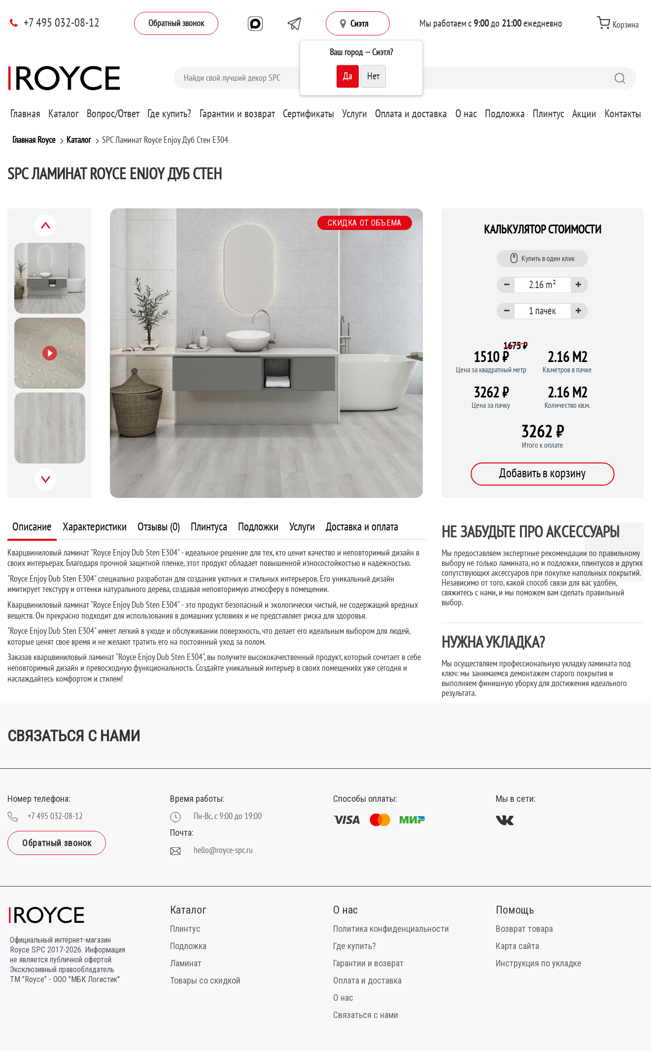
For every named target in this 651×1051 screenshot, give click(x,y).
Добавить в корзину (542, 473)
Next (56, 485)
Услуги (354, 113)
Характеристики (95, 526)
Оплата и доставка (411, 113)
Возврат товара (524, 928)
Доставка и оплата (362, 526)
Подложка (505, 113)
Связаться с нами (365, 1015)
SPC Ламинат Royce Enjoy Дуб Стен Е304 (165, 140)
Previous (56, 231)
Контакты (623, 113)
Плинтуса (209, 526)
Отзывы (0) (158, 526)
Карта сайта (517, 946)
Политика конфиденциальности (391, 928)
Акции (584, 113)
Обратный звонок (176, 23)
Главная (25, 113)
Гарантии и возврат (237, 113)
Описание (32, 526)
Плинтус (548, 113)
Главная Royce (33, 140)
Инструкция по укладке (539, 963)
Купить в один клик (542, 258)
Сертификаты (308, 113)
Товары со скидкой (205, 980)
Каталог (63, 113)
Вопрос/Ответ (113, 113)
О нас (466, 113)
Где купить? (169, 113)
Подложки (258, 526)
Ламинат (186, 963)
